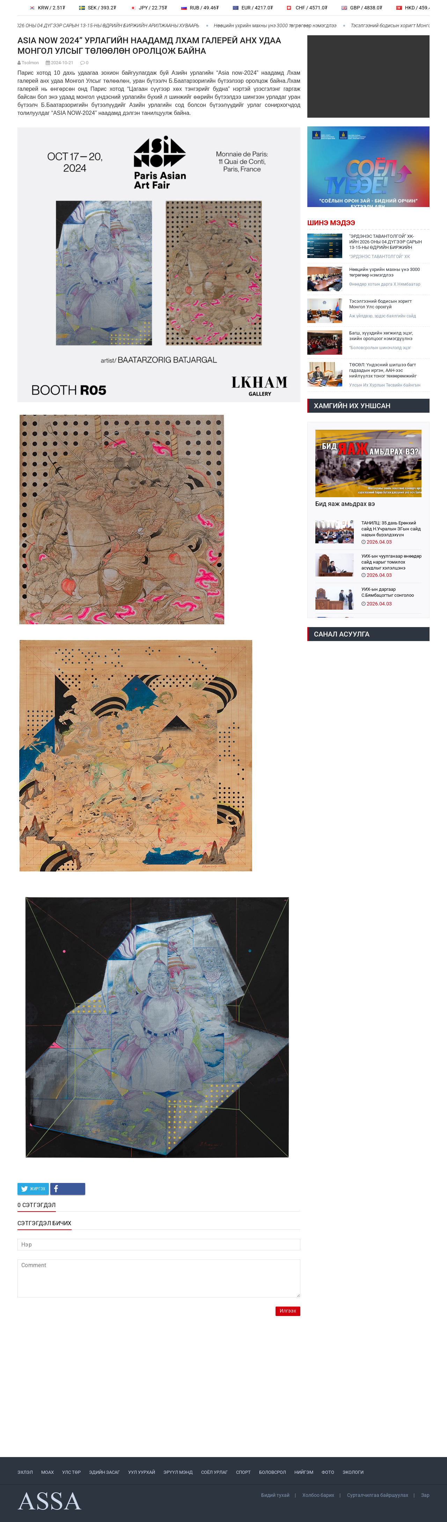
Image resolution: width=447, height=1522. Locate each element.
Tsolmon (30, 62)
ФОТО (328, 1472)
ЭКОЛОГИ (353, 1472)
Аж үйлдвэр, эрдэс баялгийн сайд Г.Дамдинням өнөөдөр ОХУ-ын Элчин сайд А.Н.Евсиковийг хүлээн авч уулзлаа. (384, 316)
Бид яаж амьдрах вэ (345, 504)
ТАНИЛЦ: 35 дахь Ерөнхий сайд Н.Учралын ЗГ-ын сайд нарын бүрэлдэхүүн (391, 528)
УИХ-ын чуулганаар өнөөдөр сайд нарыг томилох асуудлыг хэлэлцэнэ (391, 561)
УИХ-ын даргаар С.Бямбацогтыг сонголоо (387, 592)
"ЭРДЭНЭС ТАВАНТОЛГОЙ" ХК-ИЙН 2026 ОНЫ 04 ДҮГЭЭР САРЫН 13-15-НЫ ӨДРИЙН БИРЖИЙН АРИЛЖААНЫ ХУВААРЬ (385, 242)
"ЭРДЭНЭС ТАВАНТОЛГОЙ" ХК (379, 256)
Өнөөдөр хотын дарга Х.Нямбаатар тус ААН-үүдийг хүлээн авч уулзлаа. (385, 284)
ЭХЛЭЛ (25, 1472)
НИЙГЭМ (303, 1472)
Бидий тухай (275, 1495)
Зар (425, 1495)
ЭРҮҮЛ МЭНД (178, 1472)
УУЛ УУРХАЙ (141, 1472)
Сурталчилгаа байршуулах (377, 1495)
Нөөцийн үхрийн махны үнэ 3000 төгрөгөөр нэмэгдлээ (279, 25)
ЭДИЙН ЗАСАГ (104, 1472)
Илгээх (288, 1311)
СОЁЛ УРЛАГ (214, 1472)
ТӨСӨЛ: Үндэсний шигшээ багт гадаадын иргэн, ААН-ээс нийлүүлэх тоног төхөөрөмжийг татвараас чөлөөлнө (383, 370)
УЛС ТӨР (71, 1472)
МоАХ (47, 1472)
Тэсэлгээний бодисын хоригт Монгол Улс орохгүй (380, 304)
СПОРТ (243, 1472)
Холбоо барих (318, 1495)
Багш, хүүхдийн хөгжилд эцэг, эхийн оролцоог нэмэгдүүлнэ (381, 335)
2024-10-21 (62, 62)
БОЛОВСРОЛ (272, 1472)
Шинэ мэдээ (331, 223)
